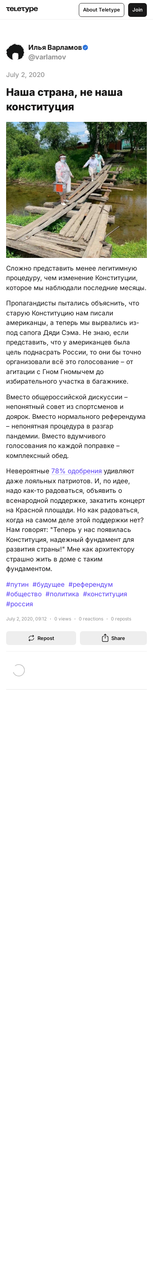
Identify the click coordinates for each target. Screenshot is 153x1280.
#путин (17, 584)
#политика (62, 594)
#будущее (49, 584)
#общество (24, 594)
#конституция (105, 594)
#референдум (90, 584)
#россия (19, 604)
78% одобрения (76, 471)
